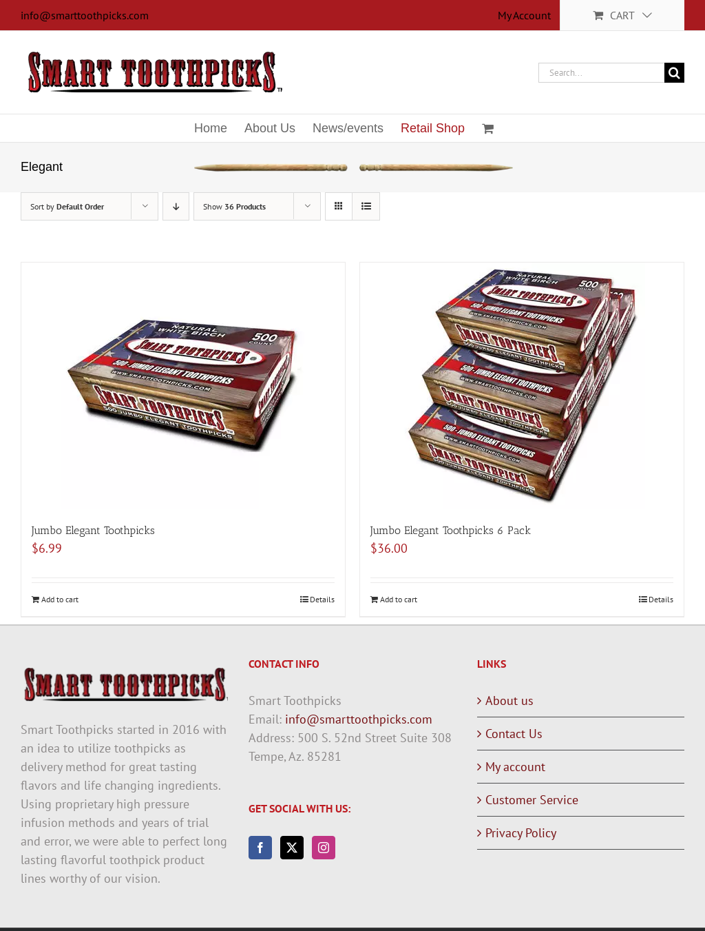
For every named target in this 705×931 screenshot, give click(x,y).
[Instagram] (323, 847)
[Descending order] (175, 206)
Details (322, 599)
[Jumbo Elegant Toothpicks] (183, 386)
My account (515, 767)
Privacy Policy (520, 833)
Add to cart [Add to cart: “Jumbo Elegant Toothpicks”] (59, 599)
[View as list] (365, 206)
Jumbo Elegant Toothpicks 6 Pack (450, 530)
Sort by (67, 206)
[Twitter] (292, 847)
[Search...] (601, 73)
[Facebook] (260, 847)
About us (509, 700)
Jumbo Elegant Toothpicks (93, 530)
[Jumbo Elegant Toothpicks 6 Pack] (522, 386)
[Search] (674, 73)
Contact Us (514, 733)
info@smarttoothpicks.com (85, 15)
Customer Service (531, 800)
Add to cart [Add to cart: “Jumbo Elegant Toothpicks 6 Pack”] (398, 599)
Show (234, 206)
